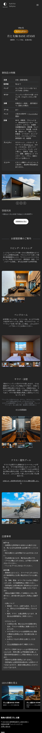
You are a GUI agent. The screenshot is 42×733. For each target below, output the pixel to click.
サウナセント (28, 145)
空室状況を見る (21, 221)
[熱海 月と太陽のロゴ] (9, 5)
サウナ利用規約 (21, 410)
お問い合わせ (5, 726)
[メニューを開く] (37, 5)
